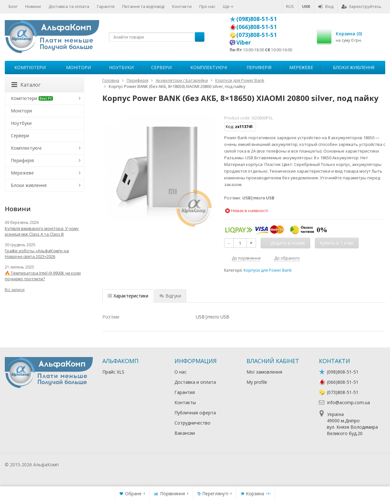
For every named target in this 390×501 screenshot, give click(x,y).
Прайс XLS (113, 372)
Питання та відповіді (143, 6)
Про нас (207, 6)
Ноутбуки (121, 67)
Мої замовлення (264, 372)
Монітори (78, 67)
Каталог (25, 84)
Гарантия (184, 392)
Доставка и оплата (195, 382)
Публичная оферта (195, 413)
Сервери (161, 67)
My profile (257, 382)
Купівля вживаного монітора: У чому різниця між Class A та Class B (42, 231)
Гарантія (105, 6)
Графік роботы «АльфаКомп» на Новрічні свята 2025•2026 (37, 253)
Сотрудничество (192, 423)
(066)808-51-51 (256, 27)
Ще (228, 6)
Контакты (185, 402)
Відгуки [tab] (170, 296)
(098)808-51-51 (256, 19)
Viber (243, 42)
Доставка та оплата (68, 6)
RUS (290, 6)
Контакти (182, 6)
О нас (180, 372)
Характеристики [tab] (127, 296)
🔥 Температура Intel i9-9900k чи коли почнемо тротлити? (43, 276)
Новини (33, 6)
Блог (13, 6)
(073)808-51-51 (256, 35)
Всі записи (15, 289)
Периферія (259, 67)
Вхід (326, 6)
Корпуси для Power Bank (267, 270)
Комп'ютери (30, 67)
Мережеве (301, 67)
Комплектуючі (208, 67)
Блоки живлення (353, 67)
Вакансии (184, 433)
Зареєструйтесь (361, 6)
